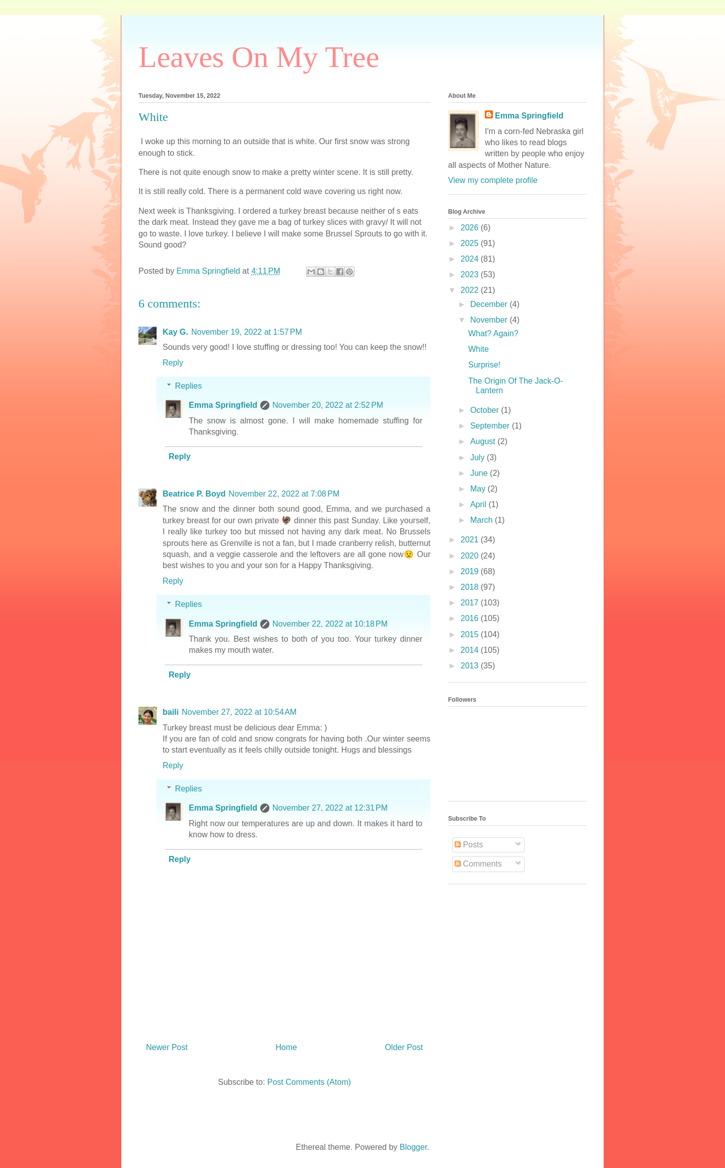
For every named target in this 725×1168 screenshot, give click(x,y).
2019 (471, 571)
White (478, 349)
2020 (471, 555)
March (482, 520)
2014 (471, 650)
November (490, 320)
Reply (173, 362)
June (480, 473)
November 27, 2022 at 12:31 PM (330, 808)
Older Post (404, 1047)
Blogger (413, 1147)
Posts (469, 844)
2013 (471, 665)
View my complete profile (493, 180)
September (491, 425)
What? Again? (493, 333)
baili (171, 712)
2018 (471, 587)
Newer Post (167, 1047)
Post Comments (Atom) (309, 1082)
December (490, 304)
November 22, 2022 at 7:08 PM (284, 493)
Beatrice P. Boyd (194, 493)
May (479, 488)
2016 (471, 618)
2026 (471, 227)
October (485, 410)
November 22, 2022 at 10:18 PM (330, 624)
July (478, 457)
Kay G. (175, 332)
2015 (471, 634)
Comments (478, 863)
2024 (471, 259)
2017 (471, 602)
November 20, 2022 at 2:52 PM (327, 405)
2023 (471, 274)
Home (286, 1047)
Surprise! (484, 364)
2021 (471, 539)
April (479, 504)
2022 (471, 290)
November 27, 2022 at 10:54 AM (239, 712)
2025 (471, 243)
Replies (188, 386)
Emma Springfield (223, 405)
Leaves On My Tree (258, 57)
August (483, 441)
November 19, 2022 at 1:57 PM (246, 332)
